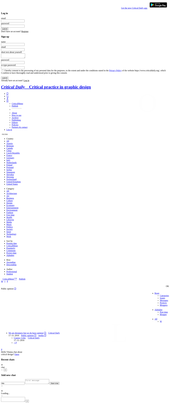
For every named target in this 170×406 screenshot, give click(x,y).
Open (16, 355)
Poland (9, 166)
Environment (12, 211)
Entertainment (12, 208)
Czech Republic (13, 154)
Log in (26, 81)
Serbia (9, 170)
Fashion (9, 213)
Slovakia (10, 175)
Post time (164, 313)
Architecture (11, 194)
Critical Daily (54, 334)
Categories (164, 296)
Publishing (16, 121)
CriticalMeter (17, 104)
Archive (15, 118)
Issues (162, 299)
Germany (10, 158)
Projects (163, 303)
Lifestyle (10, 220)
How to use (16, 116)
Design (9, 204)
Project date (11, 254)
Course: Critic (20, 339)
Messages (164, 301)
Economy (10, 206)
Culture (9, 201)
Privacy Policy (115, 71)
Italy (8, 161)
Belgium (10, 147)
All (7, 142)
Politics (9, 228)
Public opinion (27, 336)
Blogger (163, 315)
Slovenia (10, 178)
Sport (8, 232)
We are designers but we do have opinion (25, 334)
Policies (15, 126)
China (8, 151)
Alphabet (10, 256)
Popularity (10, 249)
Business (10, 199)
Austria (9, 144)
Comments (11, 251)
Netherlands (11, 163)
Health (9, 218)
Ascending (10, 263)
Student (9, 275)
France (9, 156)
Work (8, 237)
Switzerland (11, 180)
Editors (15, 123)
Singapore (10, 173)
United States (12, 185)
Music (9, 225)
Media (9, 223)
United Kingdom (13, 182)
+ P (15, 343)
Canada (9, 149)
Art (7, 196)
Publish (15, 107)
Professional (11, 272)
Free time (10, 216)
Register (24, 31)
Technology (11, 235)
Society (9, 230)
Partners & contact (19, 128)
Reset (157, 294)
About (14, 114)
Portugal (10, 168)
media (41, 336)
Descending (11, 265)
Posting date (11, 244)
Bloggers (164, 306)
